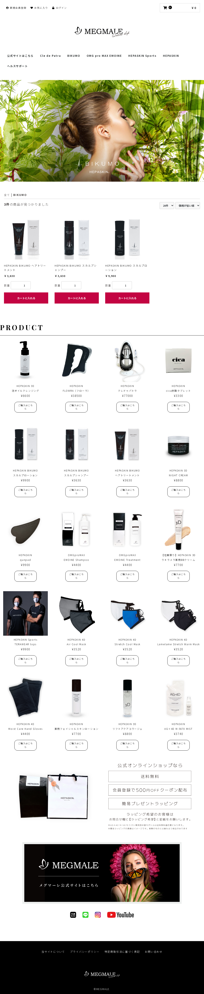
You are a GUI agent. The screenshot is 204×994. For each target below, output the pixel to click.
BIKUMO (73, 56)
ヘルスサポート (17, 66)
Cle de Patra (50, 56)
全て (7, 195)
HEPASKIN (171, 56)
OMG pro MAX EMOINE (104, 56)
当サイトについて (53, 952)
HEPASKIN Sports (142, 56)
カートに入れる (26, 298)
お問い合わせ (154, 952)
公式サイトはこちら (20, 56)
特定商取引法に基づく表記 (122, 952)
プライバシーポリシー (84, 952)
